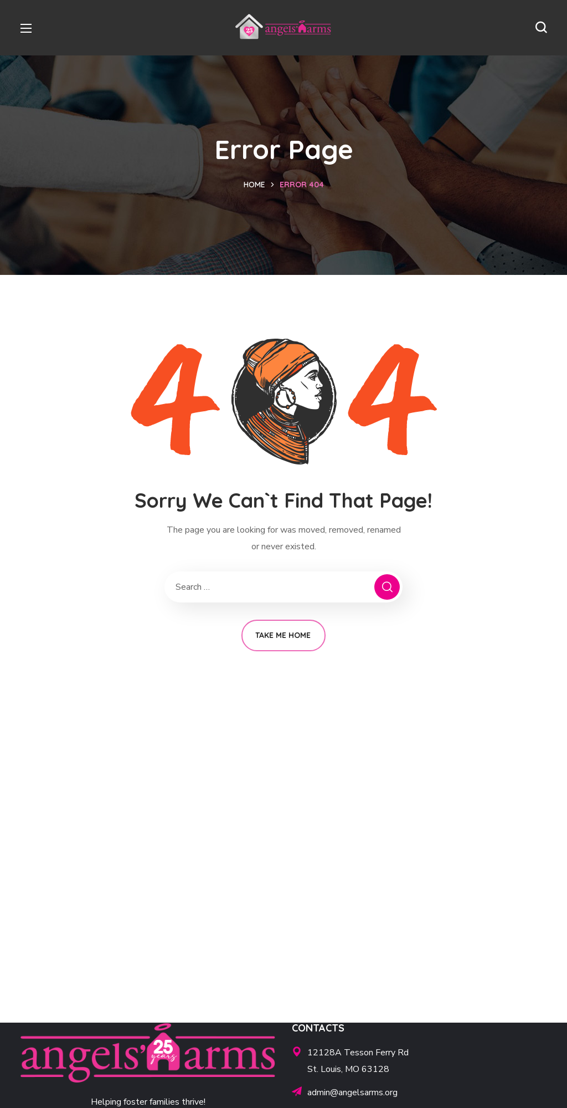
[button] (541, 27)
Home (254, 185)
